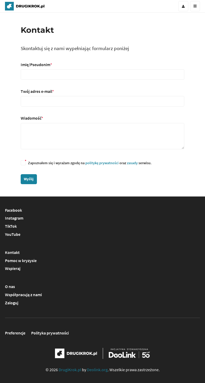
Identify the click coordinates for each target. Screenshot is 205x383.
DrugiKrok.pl (70, 369)
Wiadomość (31, 118)
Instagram (14, 218)
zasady (132, 163)
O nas (10, 286)
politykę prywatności (102, 163)
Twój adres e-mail (36, 91)
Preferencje (15, 333)
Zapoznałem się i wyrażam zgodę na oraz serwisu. (86, 162)
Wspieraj (12, 268)
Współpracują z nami (23, 294)
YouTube (12, 234)
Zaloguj (11, 302)
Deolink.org (97, 369)
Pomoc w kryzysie (21, 260)
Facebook (13, 210)
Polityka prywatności (50, 333)
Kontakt (12, 252)
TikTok (11, 226)
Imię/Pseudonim (35, 64)
